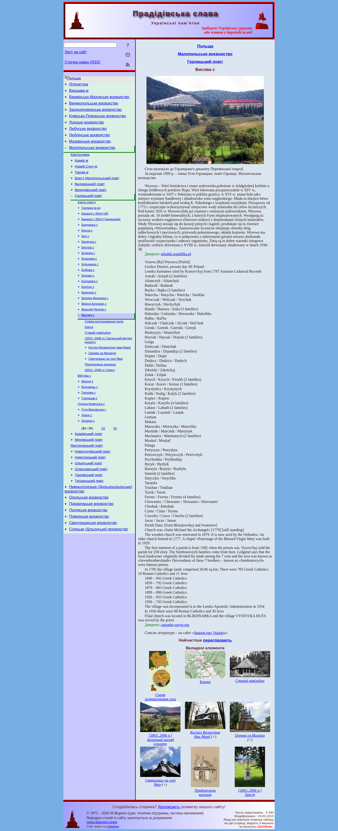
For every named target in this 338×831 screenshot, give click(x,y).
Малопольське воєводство (92, 155)
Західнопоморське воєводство (95, 113)
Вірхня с (87, 410)
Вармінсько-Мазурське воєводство (99, 99)
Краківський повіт (89, 466)
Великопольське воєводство (93, 106)
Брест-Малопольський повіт (97, 189)
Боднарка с (89, 301)
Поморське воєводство (89, 558)
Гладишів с (89, 428)
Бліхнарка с (89, 283)
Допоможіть (169, 806)
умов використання (101, 822)
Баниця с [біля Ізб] (94, 228)
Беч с (85, 253)
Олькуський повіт (88, 499)
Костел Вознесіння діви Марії (109, 373)
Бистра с (87, 265)
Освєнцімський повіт (91, 506)
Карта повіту (87, 216)
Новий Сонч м (86, 176)
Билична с (88, 259)
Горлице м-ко (91, 222)
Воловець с (89, 416)
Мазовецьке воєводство (90, 148)
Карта (89, 351)
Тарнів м (81, 183)
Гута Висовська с (93, 440)
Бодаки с (87, 295)
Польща (74, 78)
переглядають (217, 640)
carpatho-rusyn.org (175, 625)
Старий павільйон (98, 357)
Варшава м (78, 92)
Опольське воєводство (88, 537)
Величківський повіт (91, 202)
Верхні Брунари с (94, 326)
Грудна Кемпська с (91, 434)
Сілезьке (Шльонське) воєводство (98, 572)
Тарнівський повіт (89, 512)
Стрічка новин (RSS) (82, 62)
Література (78, 85)
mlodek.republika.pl (176, 254)
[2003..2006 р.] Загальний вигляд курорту (160, 739)
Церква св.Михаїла (102, 379)
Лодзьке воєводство (86, 127)
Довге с (86, 446)
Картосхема (80, 163)
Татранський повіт (89, 519)
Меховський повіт (89, 473)
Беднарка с (89, 240)
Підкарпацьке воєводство (91, 544)
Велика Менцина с (94, 320)
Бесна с (87, 246)
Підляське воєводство (88, 551)
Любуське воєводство (88, 134)
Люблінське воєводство (89, 141)
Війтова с (84, 403)
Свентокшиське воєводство (93, 565)
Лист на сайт (76, 52)
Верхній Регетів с (93, 332)
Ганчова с (88, 422)
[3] (115, 460)
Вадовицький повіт (90, 196)
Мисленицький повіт (87, 479)
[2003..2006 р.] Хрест (100, 397)
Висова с (87, 338)
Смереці (113, 826)
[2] (103, 460)
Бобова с (88, 289)
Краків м (81, 170)
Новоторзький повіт (90, 492)
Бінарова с (89, 277)
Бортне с (87, 308)
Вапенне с (88, 314)
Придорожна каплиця (100, 391)
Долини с (88, 452)
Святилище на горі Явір (105, 385)
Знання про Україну (210, 633)
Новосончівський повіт (93, 486)
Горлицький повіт (88, 209)
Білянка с (88, 271)
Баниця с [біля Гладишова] (100, 234)
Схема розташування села (104, 345)
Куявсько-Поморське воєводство (97, 120)
